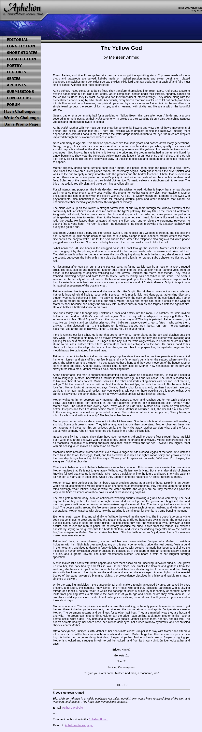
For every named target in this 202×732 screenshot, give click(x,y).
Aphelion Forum (98, 719)
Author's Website (72, 707)
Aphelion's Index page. (79, 725)
